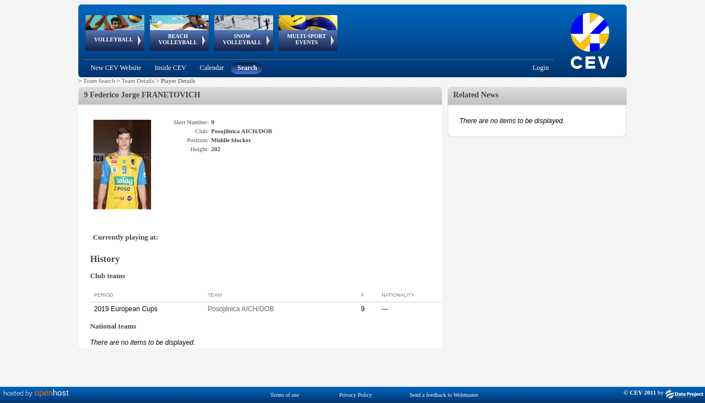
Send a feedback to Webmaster (444, 395)
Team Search (99, 80)
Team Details (137, 80)
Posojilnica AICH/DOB (241, 309)
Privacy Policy (355, 395)
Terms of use (284, 395)
